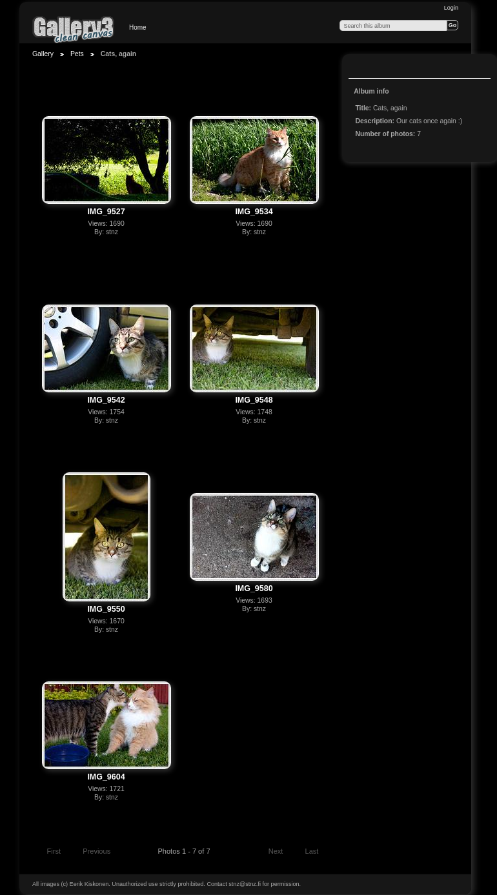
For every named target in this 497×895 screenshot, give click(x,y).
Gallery (43, 53)
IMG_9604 (106, 776)
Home (138, 27)
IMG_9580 (253, 588)
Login (451, 8)
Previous (90, 852)
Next (282, 852)
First (48, 852)
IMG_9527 (106, 211)
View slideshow (362, 68)
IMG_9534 (253, 211)
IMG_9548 (253, 400)
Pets (77, 53)
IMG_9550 (106, 609)
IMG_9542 (106, 400)
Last (317, 852)
